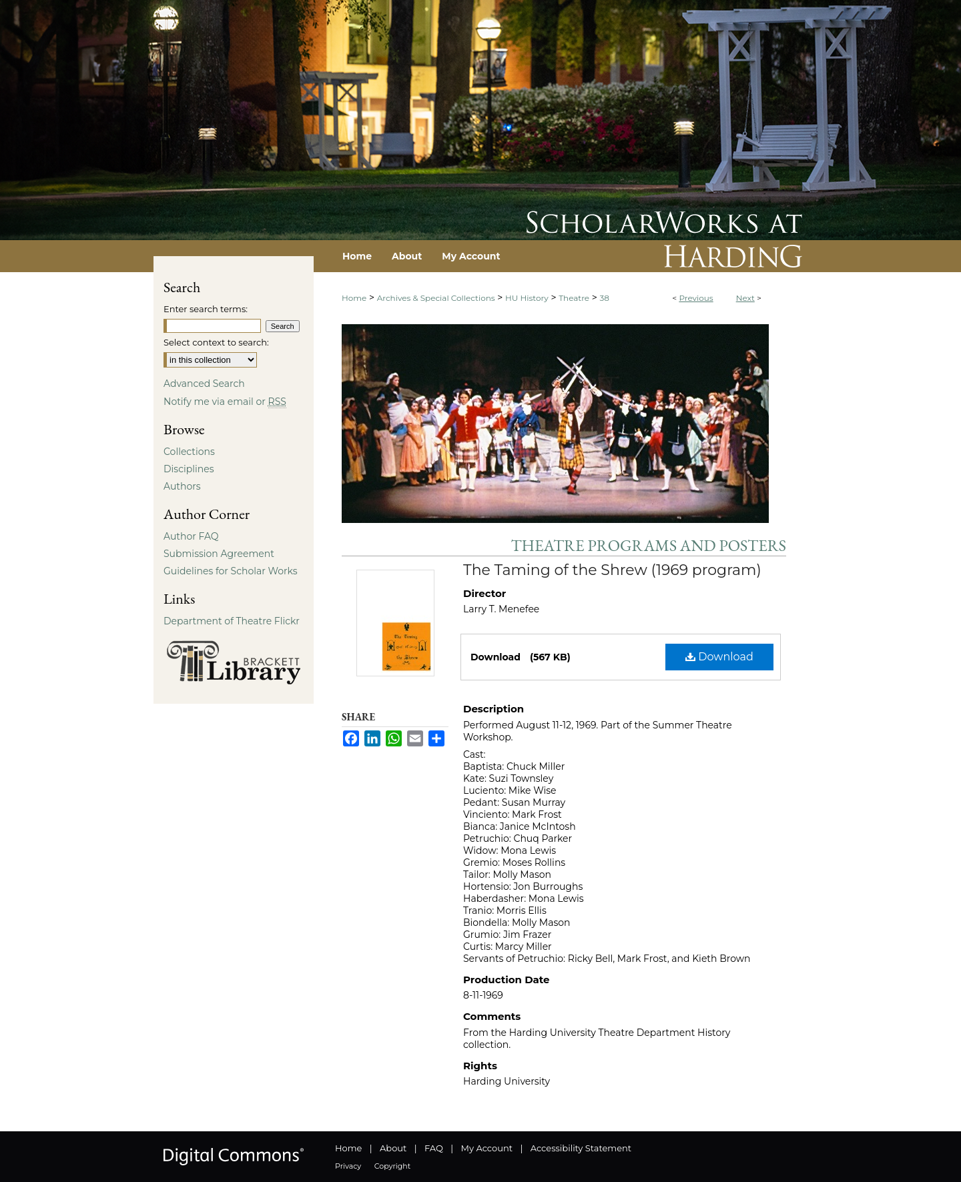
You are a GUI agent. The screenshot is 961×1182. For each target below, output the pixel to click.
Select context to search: (216, 342)
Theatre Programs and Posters (648, 545)
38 (604, 298)
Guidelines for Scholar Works (231, 571)
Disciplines (189, 469)
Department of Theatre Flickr (232, 621)
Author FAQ (191, 536)
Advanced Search (204, 384)
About (393, 1148)
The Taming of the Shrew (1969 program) (612, 570)
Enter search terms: (206, 309)
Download (719, 656)
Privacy (348, 1166)
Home (354, 298)
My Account (487, 1148)
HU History (527, 298)
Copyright (392, 1166)
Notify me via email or (225, 402)
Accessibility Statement (581, 1148)
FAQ (433, 1148)
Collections (189, 452)
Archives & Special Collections (436, 298)
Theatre (574, 298)
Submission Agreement (219, 554)
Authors (182, 486)
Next (745, 298)
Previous (696, 298)
